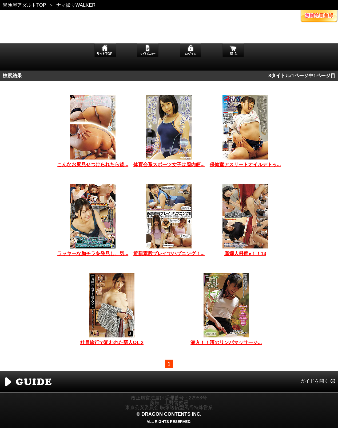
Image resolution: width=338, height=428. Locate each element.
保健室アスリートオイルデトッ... (245, 164)
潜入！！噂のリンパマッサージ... (226, 342)
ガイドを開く (314, 381)
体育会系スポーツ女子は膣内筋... (169, 164)
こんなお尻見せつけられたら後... (92, 164)
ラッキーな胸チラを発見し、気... (92, 253)
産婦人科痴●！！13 (245, 253)
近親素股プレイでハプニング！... (169, 253)
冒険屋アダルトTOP (24, 5)
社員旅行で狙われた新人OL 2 (112, 342)
